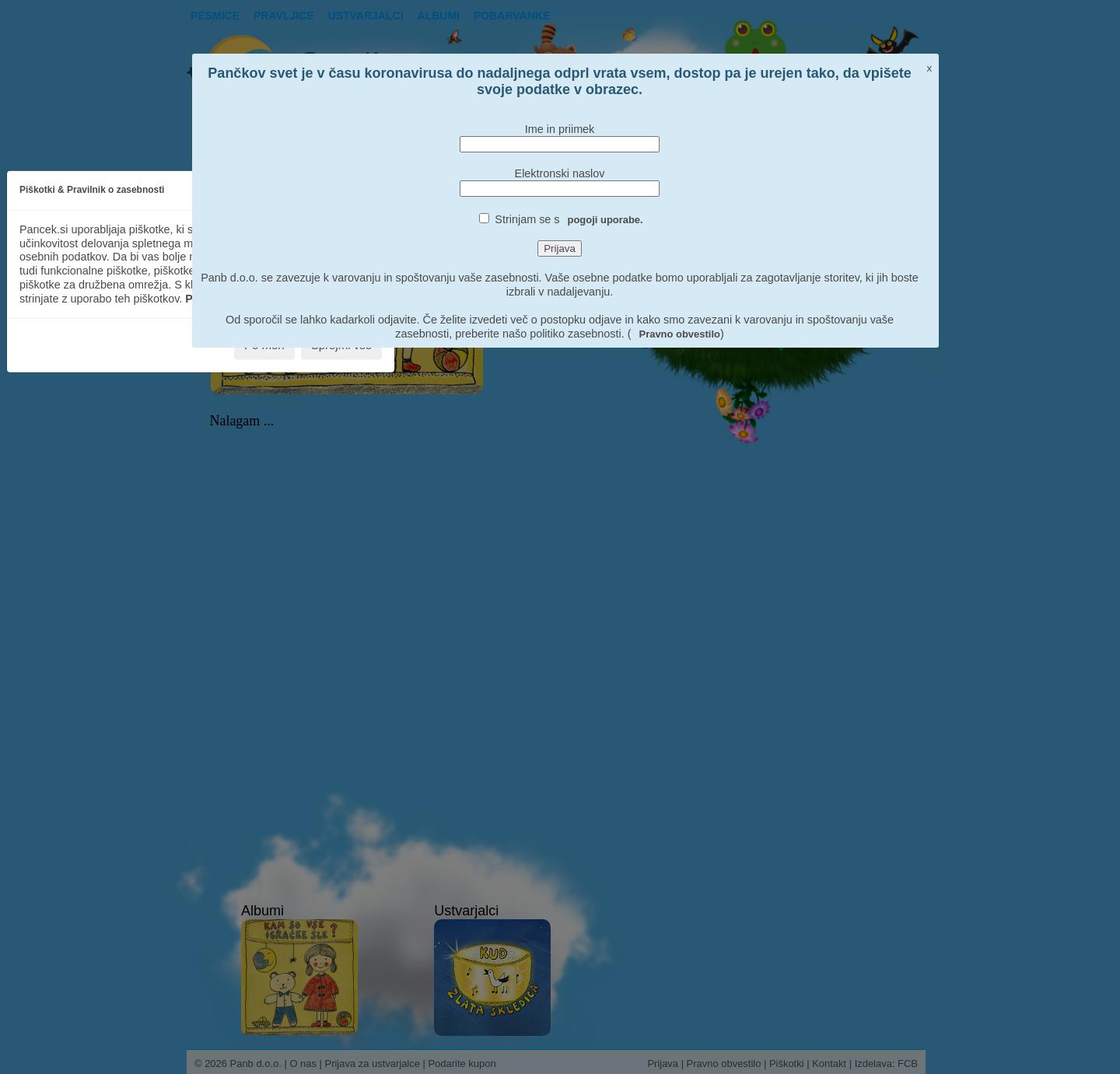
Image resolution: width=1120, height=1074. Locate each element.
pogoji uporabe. (605, 220)
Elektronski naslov (560, 173)
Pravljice (284, 15)
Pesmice (215, 15)
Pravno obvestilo (679, 334)
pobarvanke (512, 15)
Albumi (439, 15)
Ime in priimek (560, 129)
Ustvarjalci (366, 15)
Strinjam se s (568, 219)
